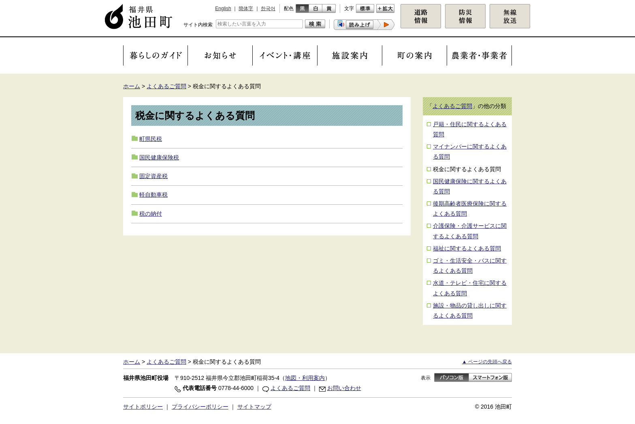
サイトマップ (254, 406)
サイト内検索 (198, 25)
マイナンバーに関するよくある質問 (470, 151)
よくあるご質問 (166, 86)
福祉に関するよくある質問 (467, 248)
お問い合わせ (344, 388)
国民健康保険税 (159, 157)
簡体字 (246, 8)
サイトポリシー (143, 406)
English (223, 8)
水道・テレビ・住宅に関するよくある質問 (470, 288)
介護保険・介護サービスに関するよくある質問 (470, 231)
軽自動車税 (153, 194)
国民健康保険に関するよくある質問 (470, 186)
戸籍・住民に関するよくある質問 (470, 129)
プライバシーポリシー (200, 406)
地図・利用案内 (305, 378)
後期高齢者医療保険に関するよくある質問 (470, 208)
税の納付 (150, 213)
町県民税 (150, 139)
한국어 (268, 8)
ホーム (131, 86)
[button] (364, 24)
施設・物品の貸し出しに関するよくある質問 (470, 310)
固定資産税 (153, 176)
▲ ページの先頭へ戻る (487, 362)
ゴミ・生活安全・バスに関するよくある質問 (470, 265)
